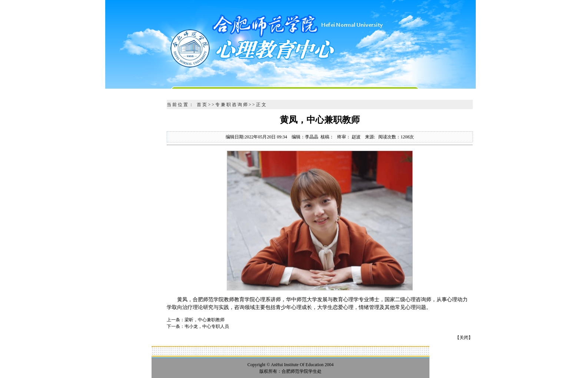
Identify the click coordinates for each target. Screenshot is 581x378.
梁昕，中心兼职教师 (205, 319)
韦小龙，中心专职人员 (207, 326)
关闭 (463, 337)
